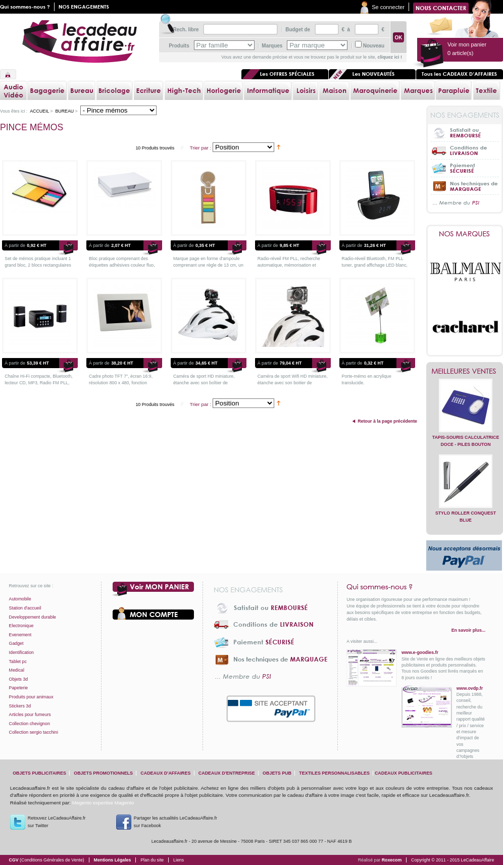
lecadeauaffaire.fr (79, 41)
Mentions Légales (112, 859)
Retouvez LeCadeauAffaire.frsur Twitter (57, 822)
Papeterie (18, 687)
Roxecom (392, 859)
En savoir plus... (468, 630)
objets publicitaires (39, 773)
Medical (16, 670)
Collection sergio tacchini (33, 732)
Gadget (16, 643)
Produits (179, 45)
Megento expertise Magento (103, 802)
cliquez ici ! (389, 57)
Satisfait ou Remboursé (465, 132)
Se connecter (388, 7)
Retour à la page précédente (387, 421)
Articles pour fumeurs (30, 714)
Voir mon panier (153, 589)
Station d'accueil (25, 607)
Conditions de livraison (465, 150)
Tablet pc (18, 661)
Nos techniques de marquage (465, 185)
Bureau (64, 111)
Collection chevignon (29, 723)
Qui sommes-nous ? (415, 587)
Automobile (20, 598)
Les (372, 74)
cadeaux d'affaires (165, 773)
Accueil (8, 74)
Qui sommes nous (27, 7)
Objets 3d (18, 679)
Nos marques (464, 234)
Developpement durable (32, 617)
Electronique (21, 625)
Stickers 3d (20, 705)
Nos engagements (86, 7)
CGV (46, 859)
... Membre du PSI (465, 203)
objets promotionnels (103, 773)
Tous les (459, 74)
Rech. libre (185, 29)
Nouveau (373, 45)
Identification (21, 652)
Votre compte (153, 613)
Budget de (297, 29)
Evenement (20, 634)
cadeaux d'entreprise (226, 773)
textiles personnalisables (334, 773)
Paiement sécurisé (465, 168)
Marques (272, 45)
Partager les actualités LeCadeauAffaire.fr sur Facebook (175, 822)
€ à (345, 29)
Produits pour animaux (31, 696)
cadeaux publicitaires (403, 773)
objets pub (277, 773)
